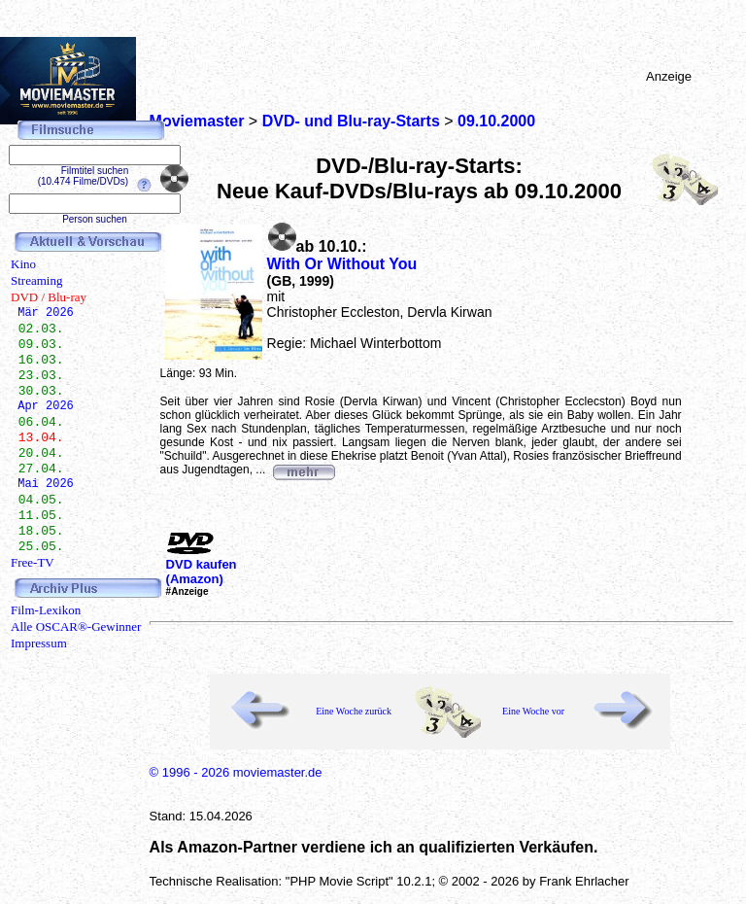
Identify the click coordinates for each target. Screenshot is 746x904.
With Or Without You (342, 264)
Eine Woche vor (533, 711)
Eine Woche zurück (353, 711)
